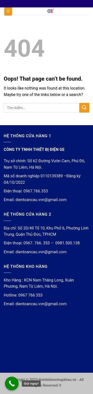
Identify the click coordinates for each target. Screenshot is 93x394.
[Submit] (84, 108)
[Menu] (8, 11)
